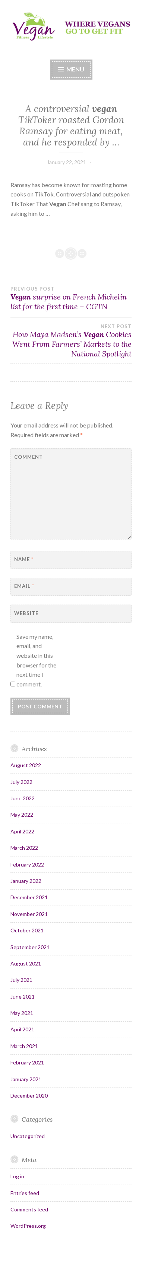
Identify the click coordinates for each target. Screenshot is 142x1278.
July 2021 (21, 980)
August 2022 (25, 765)
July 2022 (21, 782)
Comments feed (29, 1209)
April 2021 (22, 1029)
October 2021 (27, 930)
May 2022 (21, 814)
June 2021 (22, 996)
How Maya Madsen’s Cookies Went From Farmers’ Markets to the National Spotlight (71, 340)
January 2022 (25, 881)
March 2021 (24, 1046)
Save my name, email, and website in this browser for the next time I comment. (36, 660)
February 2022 (27, 864)
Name (24, 559)
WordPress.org (28, 1226)
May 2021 (21, 1013)
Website (26, 613)
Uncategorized (27, 1136)
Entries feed (24, 1193)
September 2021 (30, 947)
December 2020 (29, 1095)
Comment (28, 457)
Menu (75, 69)
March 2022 (24, 848)
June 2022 (22, 798)
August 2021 (25, 963)
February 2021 (27, 1062)
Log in (17, 1176)
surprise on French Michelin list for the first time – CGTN (71, 298)
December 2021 (29, 897)
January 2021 (25, 1079)
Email (24, 586)
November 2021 (29, 914)
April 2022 (22, 831)
